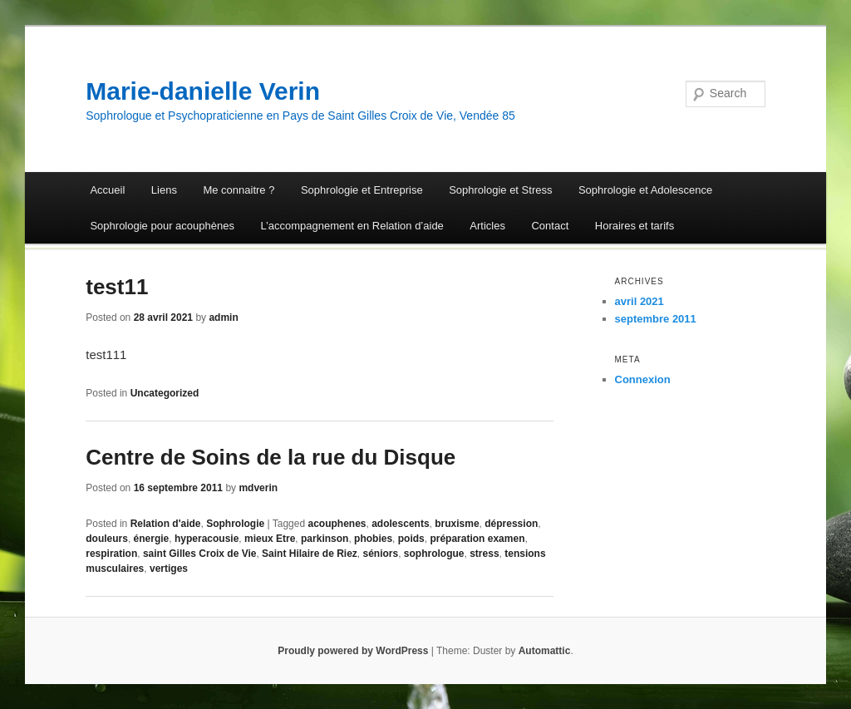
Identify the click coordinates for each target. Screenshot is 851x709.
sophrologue (434, 553)
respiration (111, 553)
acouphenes (336, 523)
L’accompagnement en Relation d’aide (351, 225)
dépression (511, 523)
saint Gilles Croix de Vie (200, 553)
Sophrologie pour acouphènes (162, 225)
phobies (373, 538)
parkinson (324, 538)
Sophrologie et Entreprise (362, 190)
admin (223, 317)
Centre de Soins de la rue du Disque (270, 457)
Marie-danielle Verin (203, 91)
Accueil (107, 190)
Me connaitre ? (238, 190)
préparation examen (477, 538)
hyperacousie (207, 538)
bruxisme (457, 523)
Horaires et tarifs (634, 225)
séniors (380, 553)
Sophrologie (235, 523)
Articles (487, 225)
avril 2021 (639, 301)
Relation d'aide (165, 523)
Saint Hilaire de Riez (309, 553)
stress (484, 553)
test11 (117, 286)
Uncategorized (164, 393)
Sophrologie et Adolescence (645, 190)
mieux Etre (269, 538)
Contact (549, 225)
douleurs (107, 538)
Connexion (643, 379)
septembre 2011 (655, 319)
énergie (152, 538)
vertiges (169, 568)
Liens (164, 190)
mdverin (258, 488)
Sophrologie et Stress (500, 190)
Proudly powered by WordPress (353, 651)
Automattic (545, 651)
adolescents (400, 523)
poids (411, 538)
